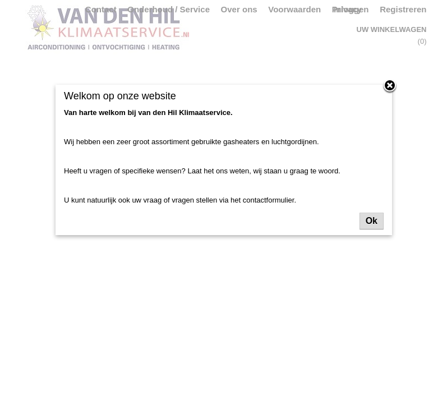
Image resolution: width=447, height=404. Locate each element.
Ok (371, 221)
